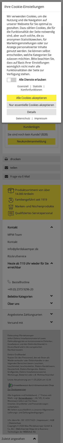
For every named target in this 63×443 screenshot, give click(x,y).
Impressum (40, 118)
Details (31, 112)
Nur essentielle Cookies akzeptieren (31, 105)
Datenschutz (23, 118)
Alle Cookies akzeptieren (31, 98)
